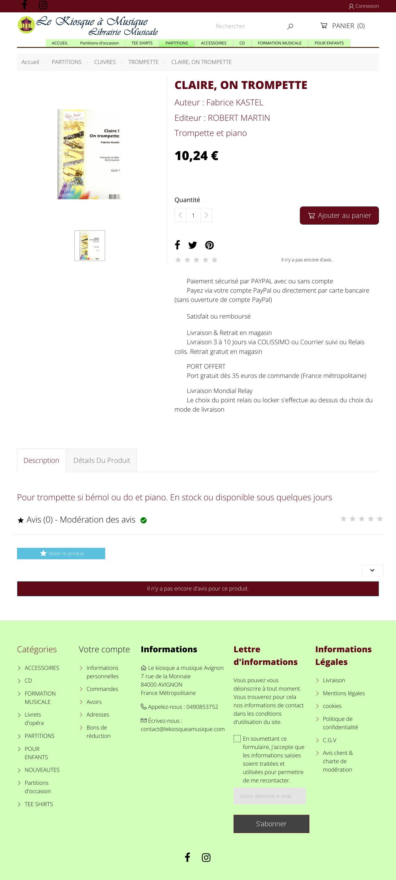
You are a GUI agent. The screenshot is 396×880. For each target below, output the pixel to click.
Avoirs (94, 702)
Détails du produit (101, 460)
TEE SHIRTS (39, 804)
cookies (332, 706)
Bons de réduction (99, 732)
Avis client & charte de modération (338, 761)
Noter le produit (61, 553)
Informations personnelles (103, 672)
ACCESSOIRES (42, 668)
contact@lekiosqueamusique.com (183, 729)
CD (28, 680)
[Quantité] (193, 215)
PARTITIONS (40, 736)
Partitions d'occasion (38, 787)
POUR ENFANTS (36, 753)
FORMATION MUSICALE (40, 698)
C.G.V (329, 740)
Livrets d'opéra (34, 719)
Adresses (98, 714)
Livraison (334, 680)
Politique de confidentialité (340, 723)
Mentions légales (344, 693)
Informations (169, 649)
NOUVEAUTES (42, 770)
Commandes (102, 689)
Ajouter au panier (339, 215)
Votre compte (104, 649)
